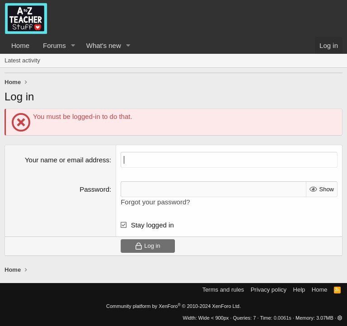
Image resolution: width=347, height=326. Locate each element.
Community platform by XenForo (173, 306)
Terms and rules (223, 289)
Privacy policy (268, 289)
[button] (73, 45)
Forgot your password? (155, 202)
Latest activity (22, 60)
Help (299, 289)
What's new (103, 45)
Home (20, 45)
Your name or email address (67, 160)
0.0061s (282, 318)
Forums (54, 45)
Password (94, 189)
